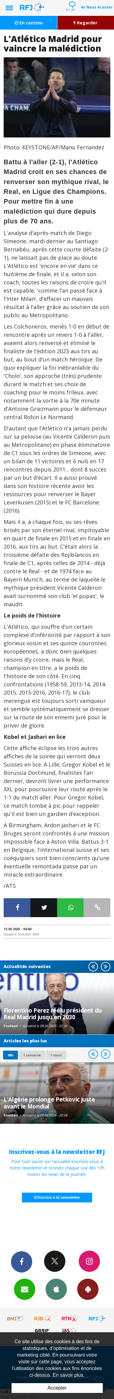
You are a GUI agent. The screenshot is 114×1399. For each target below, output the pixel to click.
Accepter (57, 1387)
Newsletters (24, 1289)
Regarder (85, 23)
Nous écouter (99, 7)
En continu (29, 23)
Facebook (21, 1261)
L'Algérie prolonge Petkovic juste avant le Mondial (49, 1102)
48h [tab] (10, 1055)
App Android (87, 1289)
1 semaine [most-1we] (32, 1055)
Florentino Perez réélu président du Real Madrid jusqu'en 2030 (53, 1013)
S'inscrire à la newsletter (57, 1197)
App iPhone (56, 1289)
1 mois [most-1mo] (56, 1055)
